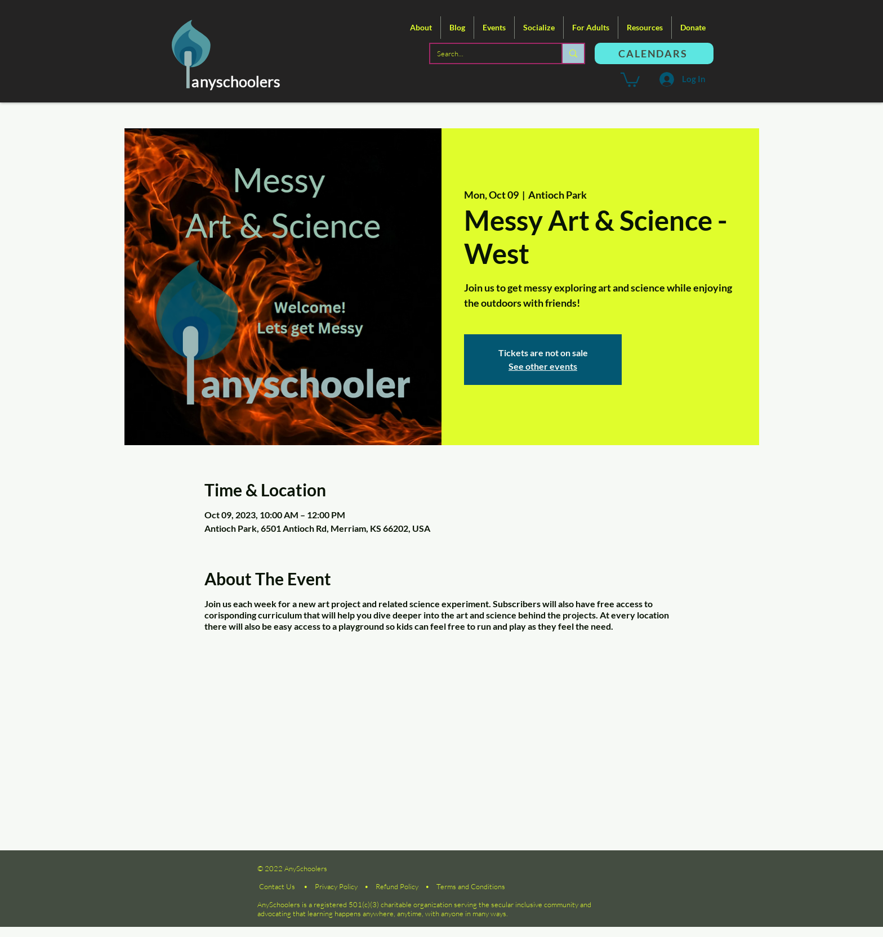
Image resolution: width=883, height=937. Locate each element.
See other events (543, 366)
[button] (421, 27)
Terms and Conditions (470, 886)
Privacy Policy (336, 886)
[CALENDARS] (654, 53)
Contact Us (277, 886)
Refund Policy (397, 886)
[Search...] (487, 53)
